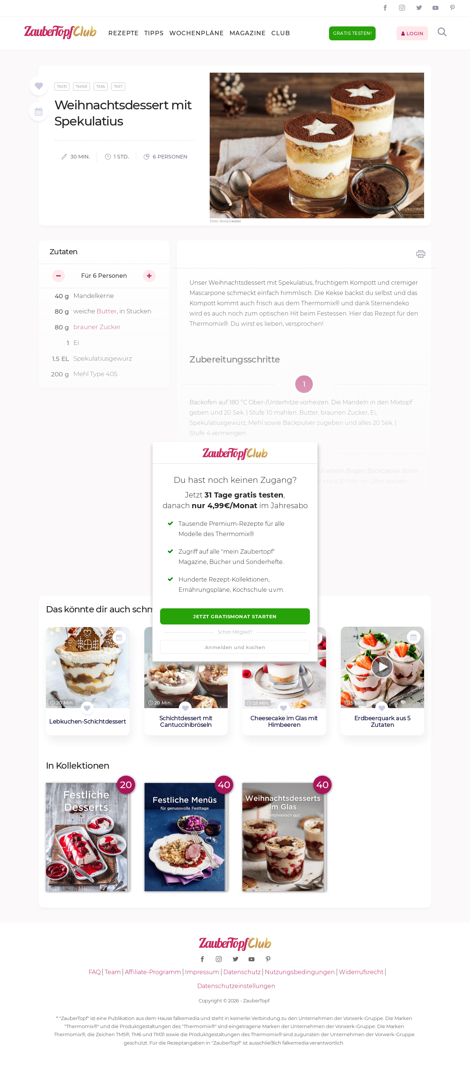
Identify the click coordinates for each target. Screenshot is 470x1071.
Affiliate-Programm (153, 972)
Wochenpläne (196, 33)
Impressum (202, 972)
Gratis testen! (352, 33)
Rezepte (123, 33)
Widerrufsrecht (361, 972)
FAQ (94, 972)
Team (113, 972)
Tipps (154, 33)
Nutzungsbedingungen (300, 972)
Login (412, 33)
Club (280, 33)
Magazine (247, 33)
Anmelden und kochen (235, 647)
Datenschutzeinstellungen (236, 986)
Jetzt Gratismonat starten (235, 616)
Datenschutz (242, 972)
